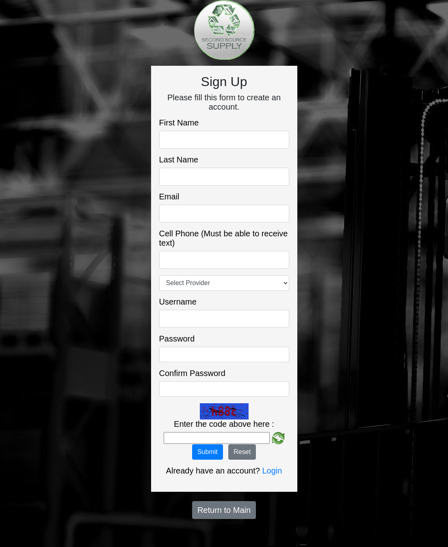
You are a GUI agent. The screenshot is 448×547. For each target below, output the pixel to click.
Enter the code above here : (224, 423)
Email (169, 196)
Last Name (179, 159)
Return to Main (224, 510)
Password (177, 338)
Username (178, 301)
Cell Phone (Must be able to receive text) (223, 238)
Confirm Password (192, 373)
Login (272, 470)
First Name (179, 122)
